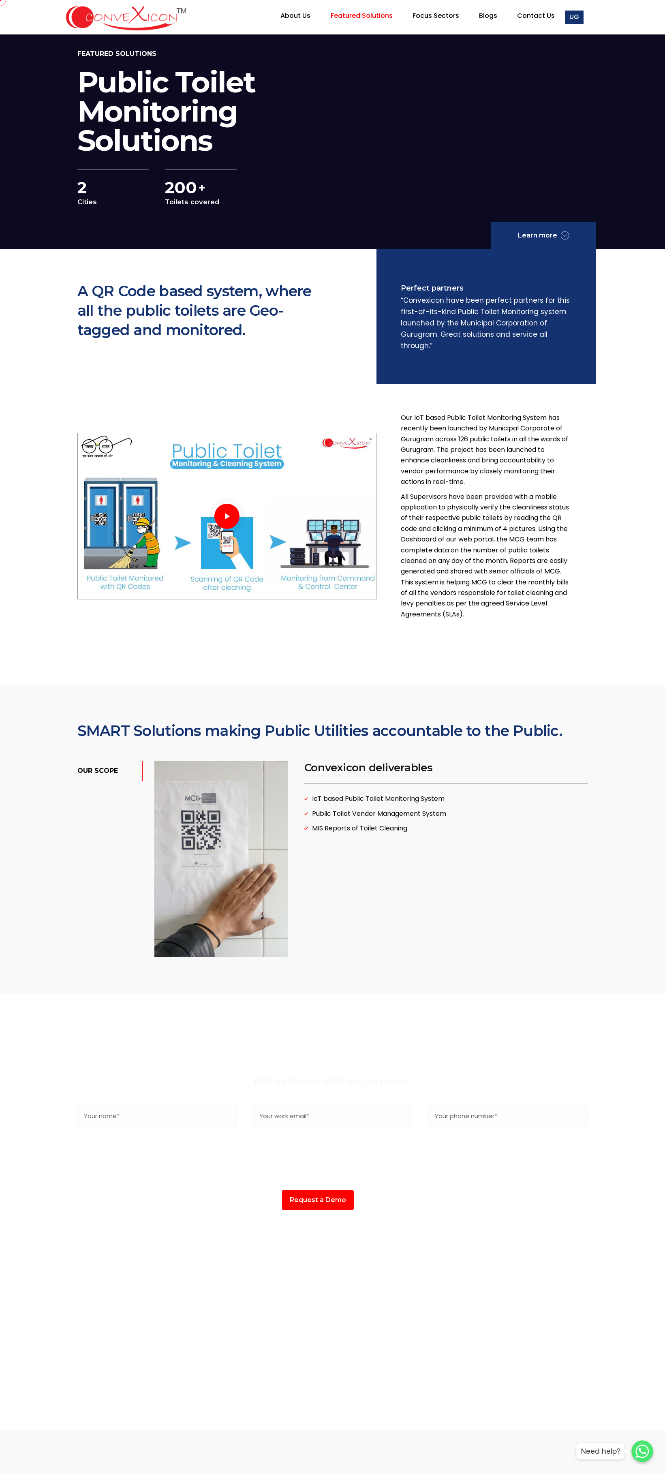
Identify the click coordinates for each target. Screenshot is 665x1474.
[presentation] (332, 1158)
